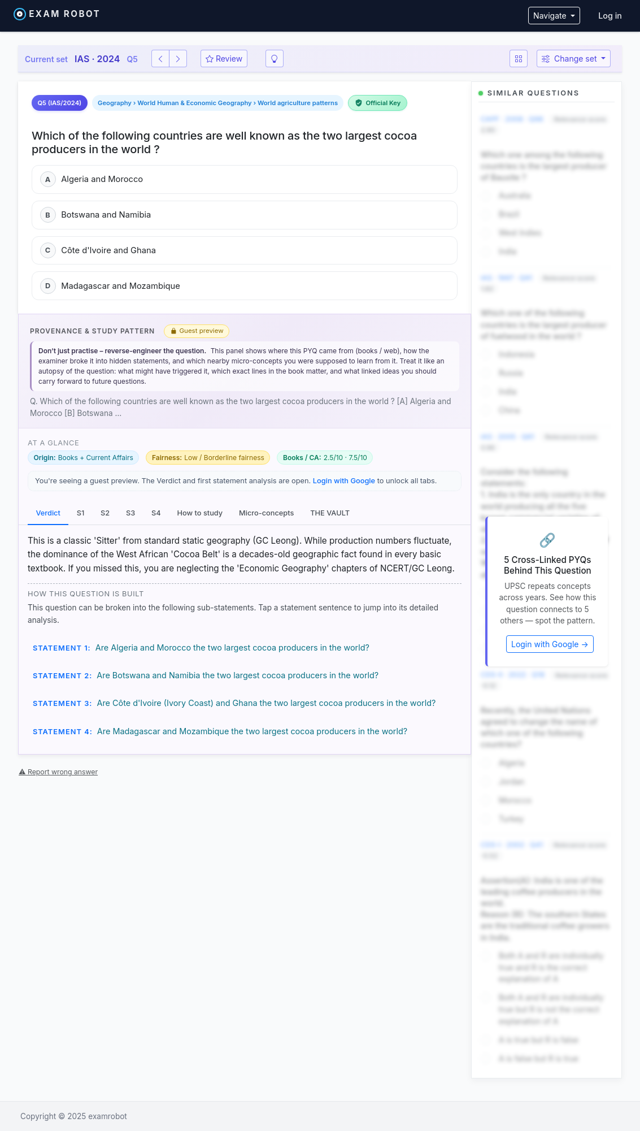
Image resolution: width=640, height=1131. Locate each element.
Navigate (550, 15)
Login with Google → (550, 644)
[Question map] (519, 58)
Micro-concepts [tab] (266, 513)
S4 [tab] (156, 513)
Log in (610, 15)
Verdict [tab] (48, 513)
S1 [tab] (81, 513)
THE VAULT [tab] (330, 513)
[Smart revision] (274, 58)
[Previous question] (160, 58)
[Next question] (178, 58)
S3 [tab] (130, 513)
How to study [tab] (200, 513)
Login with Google (344, 480)
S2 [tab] (105, 513)
